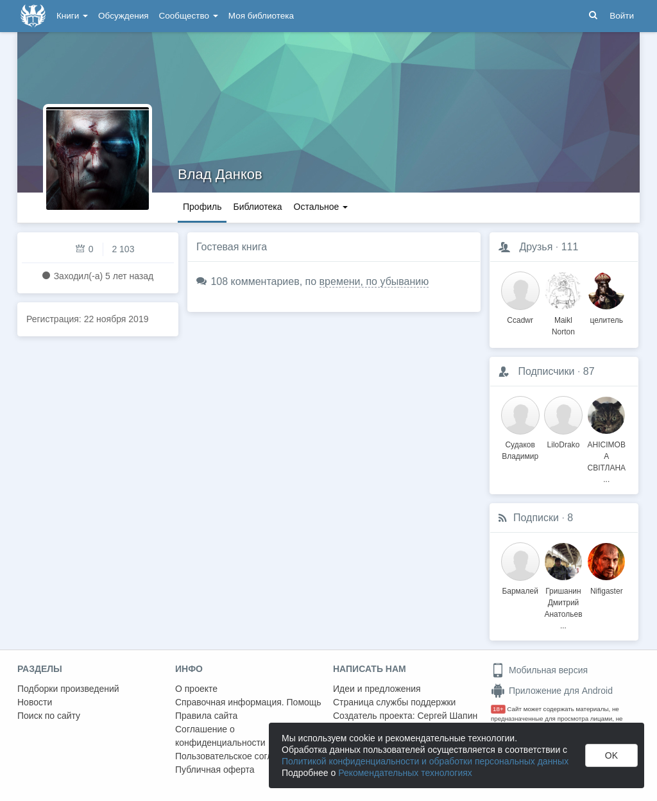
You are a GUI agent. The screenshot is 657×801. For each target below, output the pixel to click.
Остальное (321, 207)
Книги (72, 16)
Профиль (202, 207)
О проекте (196, 689)
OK (611, 755)
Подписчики (546, 371)
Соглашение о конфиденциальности (220, 736)
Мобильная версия (539, 670)
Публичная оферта (215, 769)
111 (570, 246)
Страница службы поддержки (394, 702)
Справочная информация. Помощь (248, 702)
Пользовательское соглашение (240, 756)
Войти (622, 16)
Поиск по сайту (48, 716)
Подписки (536, 517)
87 (589, 371)
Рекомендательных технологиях (405, 773)
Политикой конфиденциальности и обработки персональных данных (425, 761)
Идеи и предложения (377, 689)
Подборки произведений (68, 689)
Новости (34, 702)
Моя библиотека (261, 16)
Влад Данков (220, 174)
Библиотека (257, 207)
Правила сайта (206, 716)
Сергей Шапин (447, 716)
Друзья (535, 246)
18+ (498, 708)
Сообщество (188, 16)
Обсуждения (123, 16)
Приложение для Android (552, 691)
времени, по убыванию (374, 281)
